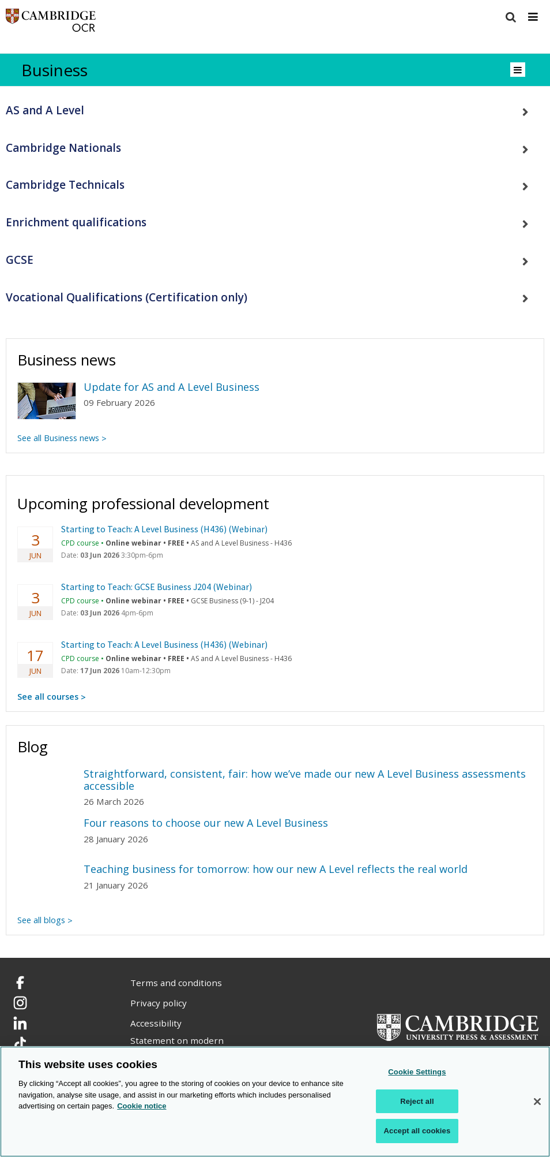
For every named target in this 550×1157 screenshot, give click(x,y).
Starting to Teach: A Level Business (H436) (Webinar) (164, 529)
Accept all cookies (417, 1130)
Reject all (417, 1101)
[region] (275, 1101)
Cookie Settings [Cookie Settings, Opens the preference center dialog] (417, 1072)
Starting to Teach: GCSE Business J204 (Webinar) (156, 586)
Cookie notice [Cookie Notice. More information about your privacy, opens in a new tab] (141, 1106)
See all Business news (58, 437)
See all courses (47, 696)
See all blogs (41, 920)
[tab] (275, 110)
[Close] (537, 1101)
